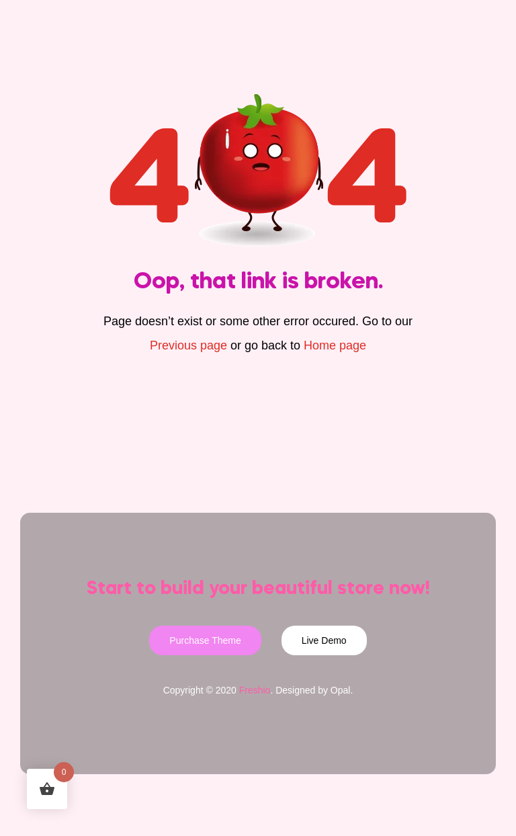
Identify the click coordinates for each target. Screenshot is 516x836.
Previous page (188, 345)
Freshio (255, 690)
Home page (335, 345)
